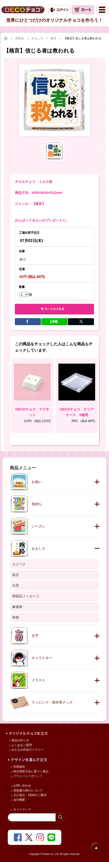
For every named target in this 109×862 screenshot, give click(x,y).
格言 (53, 38)
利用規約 (19, 766)
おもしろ (37, 38)
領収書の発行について (28, 790)
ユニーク (19, 564)
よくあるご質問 (21, 745)
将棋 (15, 617)
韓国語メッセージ (25, 596)
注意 (15, 585)
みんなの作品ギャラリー (27, 749)
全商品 (20, 38)
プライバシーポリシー (28, 776)
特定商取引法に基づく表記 (30, 771)
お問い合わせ (22, 785)
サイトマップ (22, 809)
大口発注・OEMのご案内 (29, 795)
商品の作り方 (20, 740)
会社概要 (19, 799)
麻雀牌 (17, 607)
